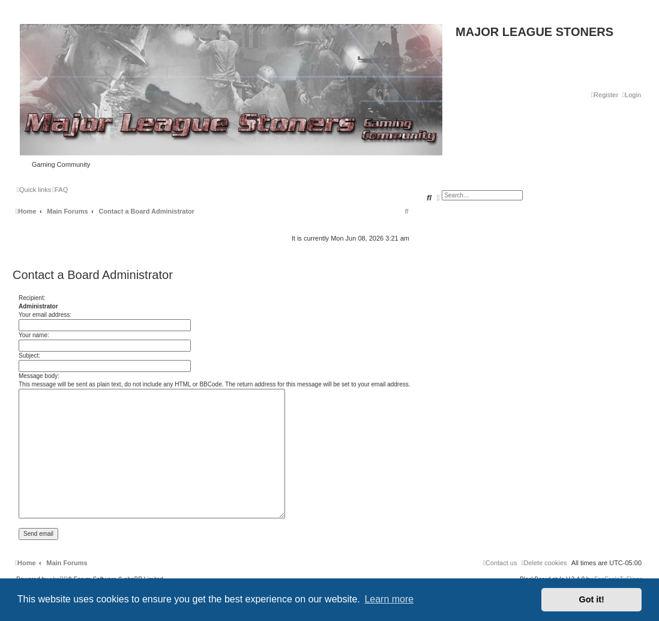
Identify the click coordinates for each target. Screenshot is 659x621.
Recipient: (32, 298)
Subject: (29, 355)
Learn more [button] (389, 599)
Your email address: (45, 314)
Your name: (34, 335)
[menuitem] (631, 95)
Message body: (39, 376)
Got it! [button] (591, 599)
